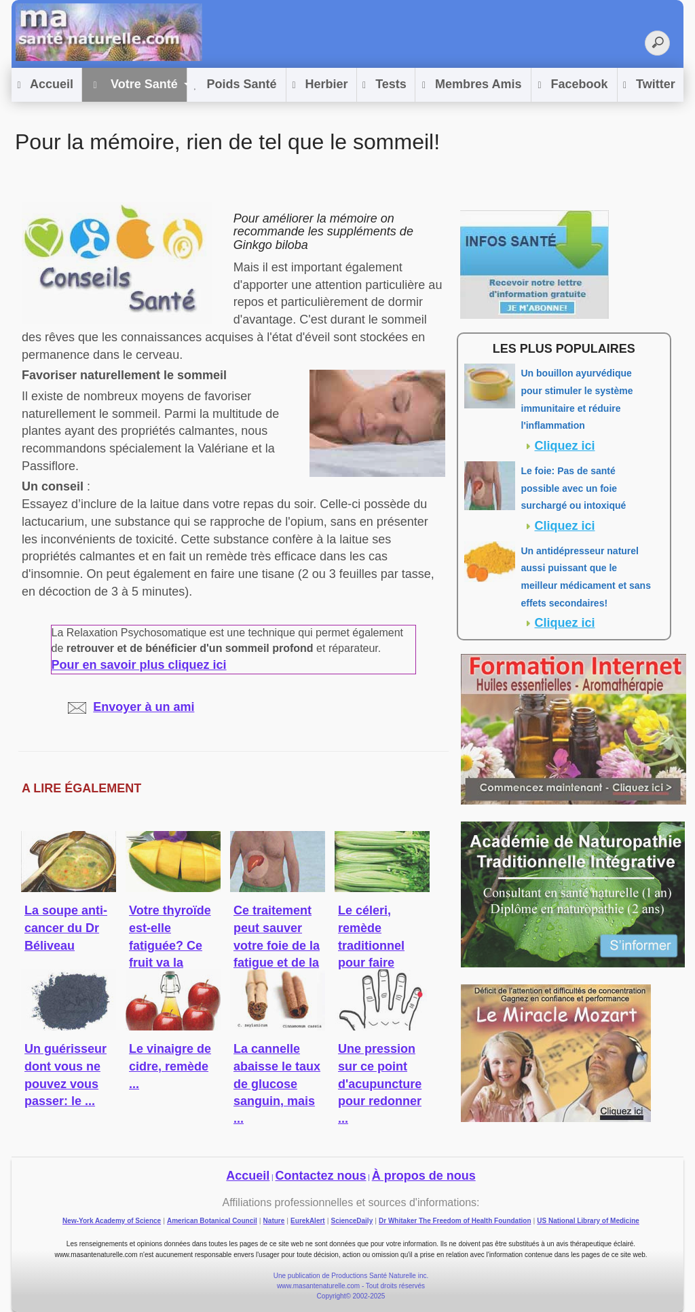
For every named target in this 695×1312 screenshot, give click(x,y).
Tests (384, 85)
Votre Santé (133, 85)
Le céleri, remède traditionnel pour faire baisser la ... (373, 945)
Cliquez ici (565, 445)
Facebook (572, 85)
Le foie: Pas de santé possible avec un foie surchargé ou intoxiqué (573, 488)
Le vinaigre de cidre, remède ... (170, 1066)
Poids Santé (235, 85)
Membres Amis (472, 85)
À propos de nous (424, 1175)
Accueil (45, 85)
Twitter (649, 85)
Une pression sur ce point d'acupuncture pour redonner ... (379, 1083)
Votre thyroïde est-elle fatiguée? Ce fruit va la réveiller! (170, 945)
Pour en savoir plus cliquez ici (139, 665)
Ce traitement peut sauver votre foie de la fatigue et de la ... (276, 945)
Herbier (320, 85)
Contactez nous (321, 1175)
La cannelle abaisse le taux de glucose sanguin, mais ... (276, 1083)
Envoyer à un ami (131, 707)
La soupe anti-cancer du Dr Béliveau (65, 928)
